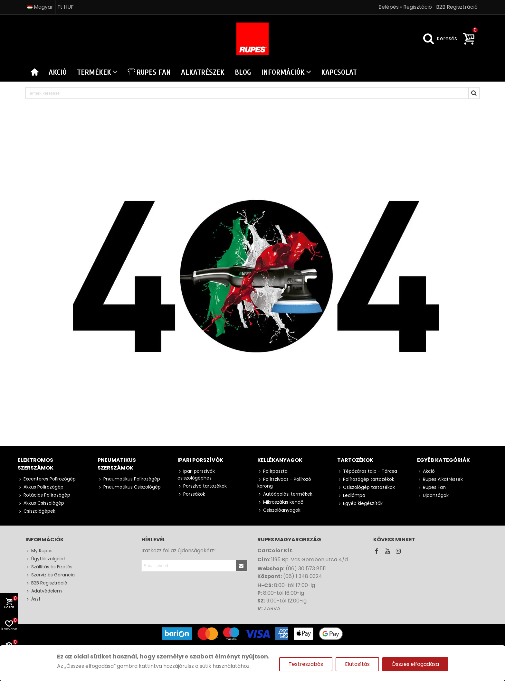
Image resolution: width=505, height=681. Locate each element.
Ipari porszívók (200, 460)
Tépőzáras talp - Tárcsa (367, 471)
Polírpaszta (272, 471)
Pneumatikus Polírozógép (129, 479)
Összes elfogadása (415, 664)
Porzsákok (191, 494)
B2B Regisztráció (46, 583)
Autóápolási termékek (284, 494)
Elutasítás (357, 664)
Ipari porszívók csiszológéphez (196, 474)
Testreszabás (306, 664)
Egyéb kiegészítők (360, 503)
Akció (58, 72)
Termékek (94, 72)
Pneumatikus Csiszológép (129, 487)
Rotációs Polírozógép (44, 495)
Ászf (33, 599)
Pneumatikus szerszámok (117, 463)
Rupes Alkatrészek (440, 479)
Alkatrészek (202, 72)
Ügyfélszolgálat (45, 558)
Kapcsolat (339, 72)
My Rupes (38, 550)
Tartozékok (355, 460)
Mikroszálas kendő (280, 502)
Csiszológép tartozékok (366, 487)
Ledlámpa (351, 495)
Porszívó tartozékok (202, 486)
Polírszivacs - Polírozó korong (284, 482)
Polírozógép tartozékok (365, 479)
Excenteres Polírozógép (47, 479)
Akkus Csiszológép (41, 503)
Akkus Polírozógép (40, 487)
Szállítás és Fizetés (48, 567)
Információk (283, 72)
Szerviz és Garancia (50, 575)
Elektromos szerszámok (35, 463)
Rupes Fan (149, 72)
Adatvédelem (43, 591)
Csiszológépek (36, 511)
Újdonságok (433, 495)
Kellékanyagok (279, 460)
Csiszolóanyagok (278, 510)
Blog (243, 72)
